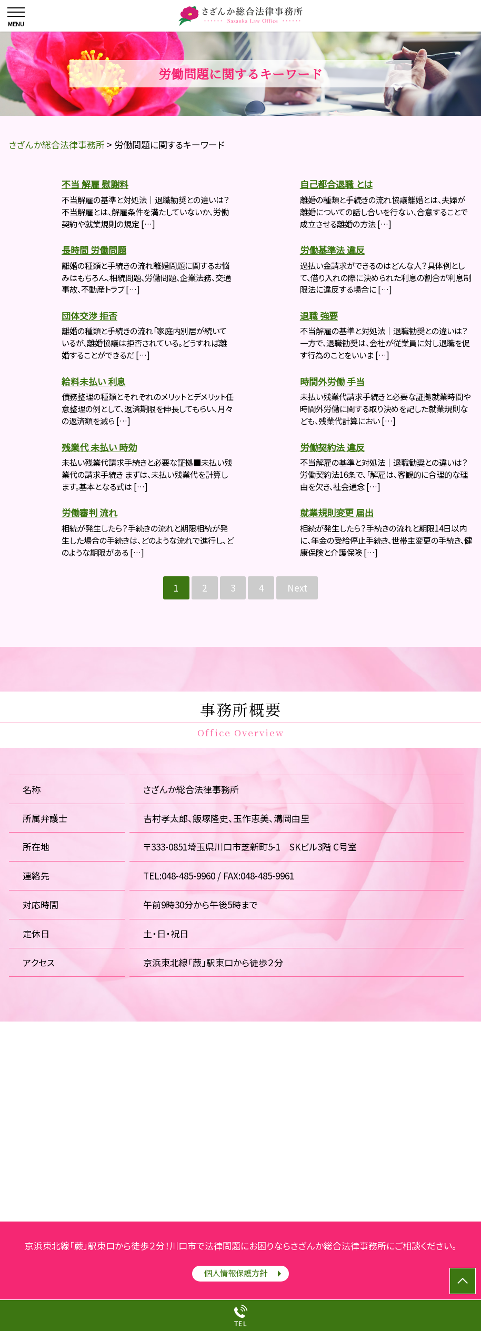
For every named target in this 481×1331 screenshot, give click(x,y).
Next (297, 587)
